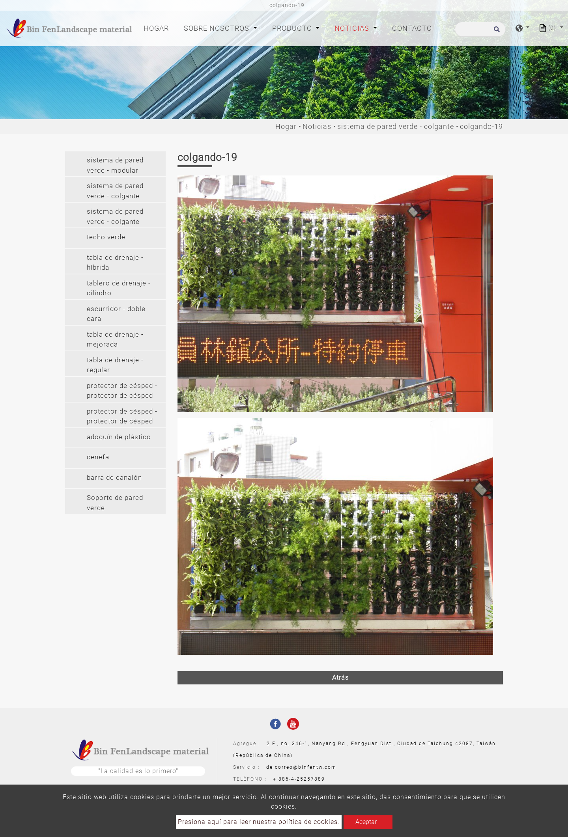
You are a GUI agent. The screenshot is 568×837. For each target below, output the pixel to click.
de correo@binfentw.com (301, 767)
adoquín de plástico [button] (119, 437)
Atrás (340, 677)
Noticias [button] (352, 28)
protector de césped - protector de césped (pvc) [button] (122, 417)
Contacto (412, 28)
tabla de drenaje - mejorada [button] (115, 339)
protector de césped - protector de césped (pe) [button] (122, 392)
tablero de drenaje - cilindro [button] (119, 288)
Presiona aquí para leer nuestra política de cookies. (259, 822)
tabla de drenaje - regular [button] (115, 365)
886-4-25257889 (301, 779)
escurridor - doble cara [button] (116, 314)
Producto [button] (293, 28)
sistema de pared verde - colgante (395, 126)
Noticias (317, 126)
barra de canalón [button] (114, 477)
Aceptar (366, 822)
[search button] (495, 32)
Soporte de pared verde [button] (115, 503)
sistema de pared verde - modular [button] (115, 165)
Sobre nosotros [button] (217, 28)
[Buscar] (480, 29)
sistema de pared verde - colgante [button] (115, 191)
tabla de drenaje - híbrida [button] (115, 263)
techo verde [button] (106, 237)
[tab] (115, 163)
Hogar (158, 27)
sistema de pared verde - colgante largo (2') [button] (115, 217)
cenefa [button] (98, 457)
